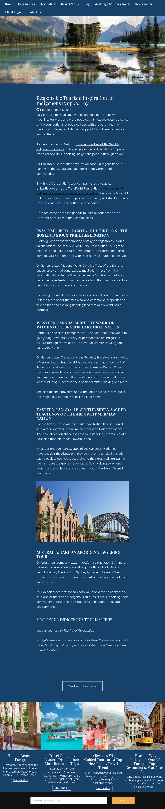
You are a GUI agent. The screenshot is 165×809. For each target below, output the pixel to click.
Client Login (13, 12)
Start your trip (123, 800)
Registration (143, 4)
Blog (86, 4)
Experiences (26, 4)
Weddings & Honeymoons (112, 4)
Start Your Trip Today (82, 686)
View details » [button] (20, 780)
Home (9, 4)
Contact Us (33, 12)
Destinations (48, 4)
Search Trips (70, 4)
